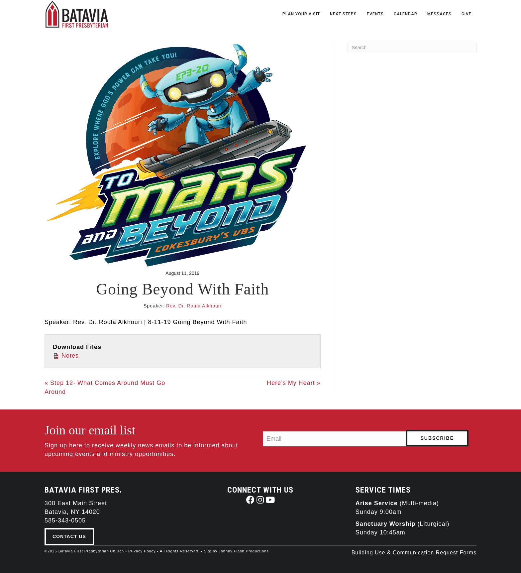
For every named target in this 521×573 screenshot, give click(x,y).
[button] (250, 500)
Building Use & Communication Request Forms (414, 552)
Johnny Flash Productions (244, 551)
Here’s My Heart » (294, 383)
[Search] (412, 47)
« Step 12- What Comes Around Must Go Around (105, 387)
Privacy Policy (142, 551)
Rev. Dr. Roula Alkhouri (194, 305)
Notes (66, 355)
